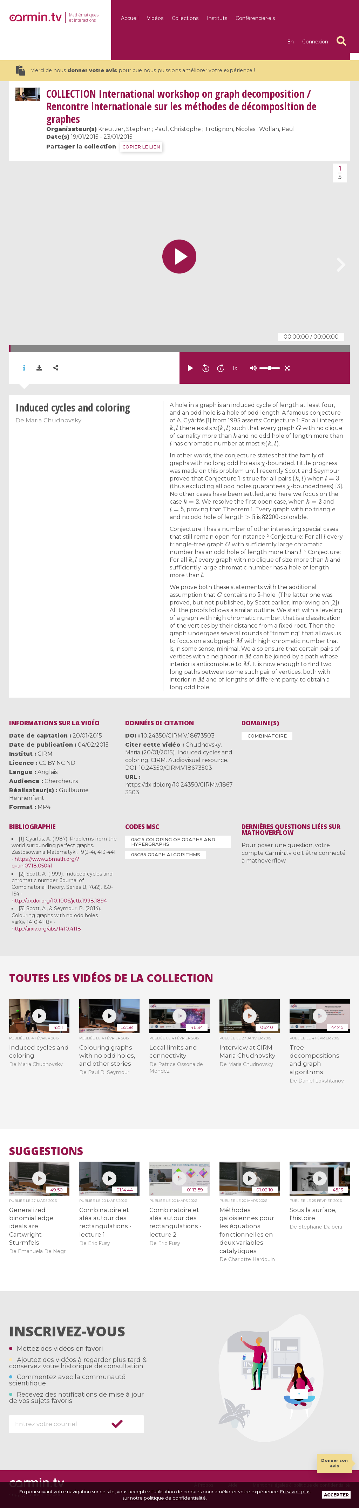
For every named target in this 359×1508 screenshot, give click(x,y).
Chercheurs (61, 781)
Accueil (129, 18)
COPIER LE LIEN (141, 147)
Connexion (315, 42)
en (290, 42)
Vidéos (155, 18)
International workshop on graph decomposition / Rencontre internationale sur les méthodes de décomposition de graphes (181, 106)
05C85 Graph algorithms (165, 854)
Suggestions (46, 1151)
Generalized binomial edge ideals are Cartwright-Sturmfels (31, 1226)
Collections (185, 18)
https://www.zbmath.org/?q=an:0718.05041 (45, 862)
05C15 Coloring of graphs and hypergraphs (173, 842)
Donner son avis (334, 1463)
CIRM (45, 753)
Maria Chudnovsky (53, 420)
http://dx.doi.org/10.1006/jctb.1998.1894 (59, 901)
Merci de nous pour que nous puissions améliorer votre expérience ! (135, 70)
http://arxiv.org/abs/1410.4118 (46, 929)
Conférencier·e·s (255, 18)
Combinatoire (267, 736)
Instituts (217, 18)
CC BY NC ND (57, 763)
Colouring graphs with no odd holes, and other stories (107, 1055)
